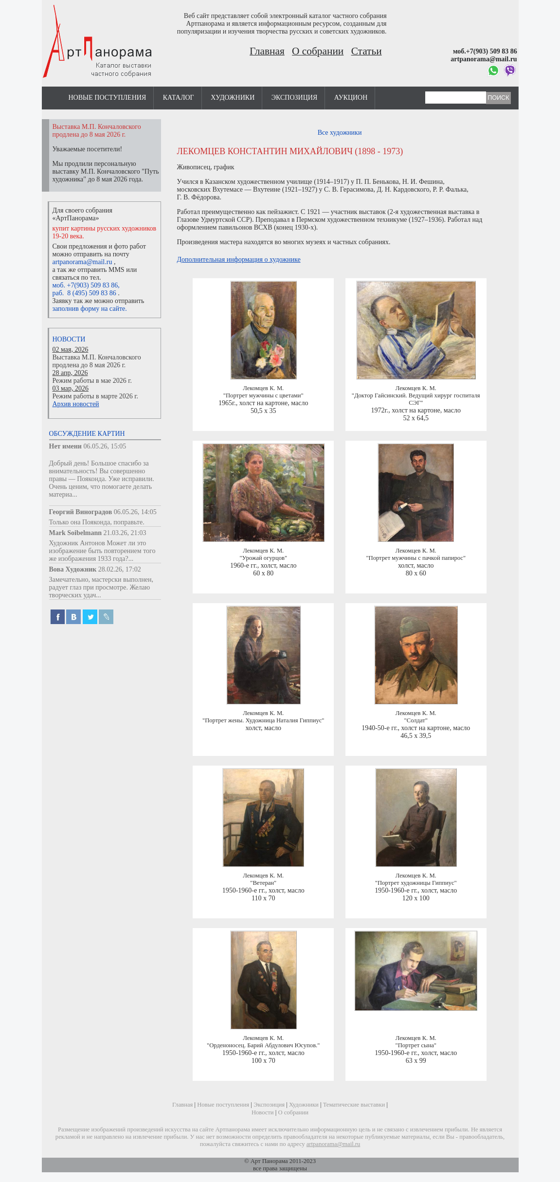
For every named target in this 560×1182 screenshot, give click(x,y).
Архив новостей (76, 404)
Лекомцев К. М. (263, 388)
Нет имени (65, 446)
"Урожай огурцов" (263, 558)
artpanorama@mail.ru (82, 262)
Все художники (340, 132)
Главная (267, 51)
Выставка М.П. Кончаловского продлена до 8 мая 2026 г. (97, 361)
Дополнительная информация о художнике (239, 259)
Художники (232, 97)
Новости (69, 339)
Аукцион (351, 97)
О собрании (317, 51)
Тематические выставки (354, 1104)
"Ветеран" (263, 882)
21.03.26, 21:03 (125, 533)
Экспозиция (294, 97)
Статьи (366, 51)
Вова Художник (73, 569)
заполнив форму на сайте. (90, 308)
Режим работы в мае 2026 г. (92, 380)
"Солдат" (416, 720)
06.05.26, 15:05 (104, 446)
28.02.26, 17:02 (119, 569)
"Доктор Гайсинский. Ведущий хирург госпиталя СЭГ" (416, 399)
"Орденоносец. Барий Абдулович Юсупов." (263, 1045)
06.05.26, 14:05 (135, 512)
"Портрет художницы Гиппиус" (416, 882)
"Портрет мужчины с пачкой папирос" (416, 558)
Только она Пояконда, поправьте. (97, 522)
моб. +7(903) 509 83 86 (85, 285)
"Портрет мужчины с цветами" (263, 395)
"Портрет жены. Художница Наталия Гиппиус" (263, 720)
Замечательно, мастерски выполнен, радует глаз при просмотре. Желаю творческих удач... (101, 587)
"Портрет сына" (416, 1045)
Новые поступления (107, 97)
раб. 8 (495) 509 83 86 (84, 293)
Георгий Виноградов (80, 512)
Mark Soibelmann (75, 533)
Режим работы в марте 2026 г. (95, 396)
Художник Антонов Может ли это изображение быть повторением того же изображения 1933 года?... (102, 550)
